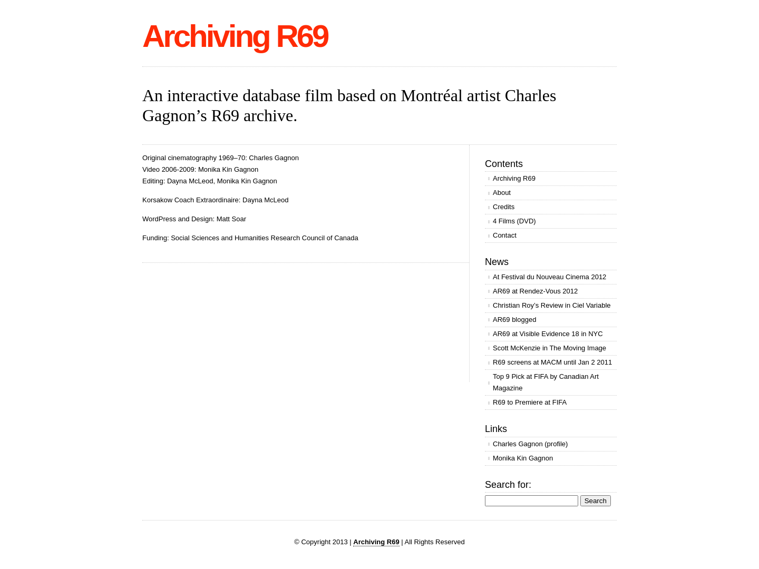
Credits (503, 207)
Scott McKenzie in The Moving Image (549, 348)
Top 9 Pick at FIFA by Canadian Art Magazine (546, 382)
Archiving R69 (234, 36)
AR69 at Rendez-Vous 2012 (535, 291)
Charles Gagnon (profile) (530, 444)
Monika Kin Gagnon (523, 458)
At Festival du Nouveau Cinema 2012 (549, 277)
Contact (505, 235)
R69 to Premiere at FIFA (530, 402)
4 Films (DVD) (514, 221)
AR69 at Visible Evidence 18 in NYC (548, 334)
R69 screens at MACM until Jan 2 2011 (552, 362)
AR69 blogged (514, 319)
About (502, 193)
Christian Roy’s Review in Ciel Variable (552, 305)
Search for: (508, 484)
